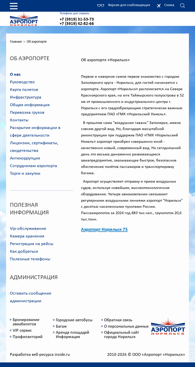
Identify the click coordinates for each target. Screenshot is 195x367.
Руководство (22, 82)
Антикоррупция (25, 158)
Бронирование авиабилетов (26, 322)
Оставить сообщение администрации (30, 297)
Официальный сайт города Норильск (121, 334)
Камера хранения (27, 236)
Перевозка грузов (27, 112)
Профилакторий (27, 337)
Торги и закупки (25, 173)
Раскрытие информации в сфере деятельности (35, 131)
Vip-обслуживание (28, 228)
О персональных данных (126, 326)
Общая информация (30, 105)
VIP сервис (22, 330)
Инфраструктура (25, 97)
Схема (169, 5)
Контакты (19, 120)
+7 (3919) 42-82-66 (77, 24)
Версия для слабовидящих (128, 5)
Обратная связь (118, 320)
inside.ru (62, 355)
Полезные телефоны (30, 259)
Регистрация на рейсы (31, 244)
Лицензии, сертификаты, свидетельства (34, 147)
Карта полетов (24, 89)
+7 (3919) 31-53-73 (77, 19)
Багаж (61, 326)
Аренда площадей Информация (72, 334)
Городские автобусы (74, 320)
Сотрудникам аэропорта (33, 166)
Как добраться (24, 251)
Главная (16, 42)
